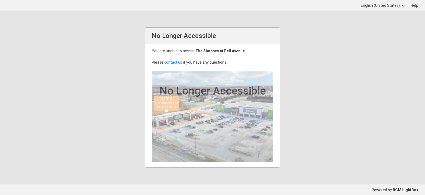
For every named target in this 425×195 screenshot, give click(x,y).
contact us (173, 62)
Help (414, 5)
